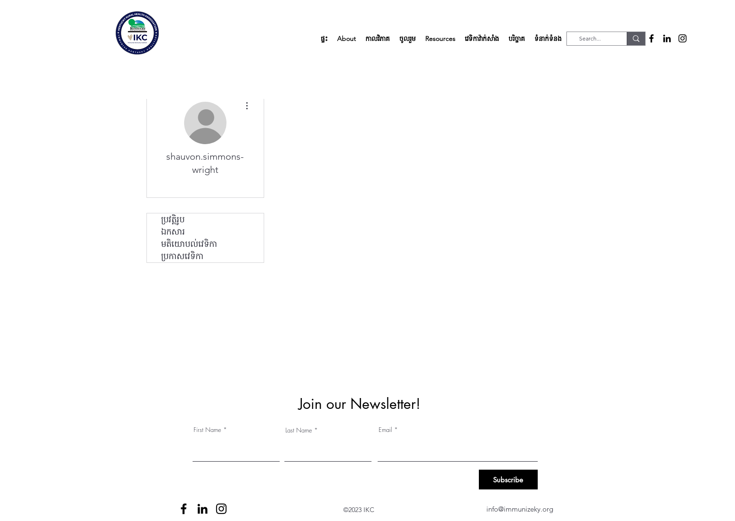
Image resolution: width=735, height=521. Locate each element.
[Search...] (590, 39)
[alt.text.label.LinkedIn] (667, 38)
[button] (346, 39)
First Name (207, 430)
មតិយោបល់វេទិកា (189, 244)
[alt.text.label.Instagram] (682, 38)
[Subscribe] (508, 479)
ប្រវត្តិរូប (173, 219)
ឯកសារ (173, 232)
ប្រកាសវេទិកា (182, 256)
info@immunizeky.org (519, 509)
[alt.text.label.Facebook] (651, 38)
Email (385, 430)
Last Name (298, 430)
